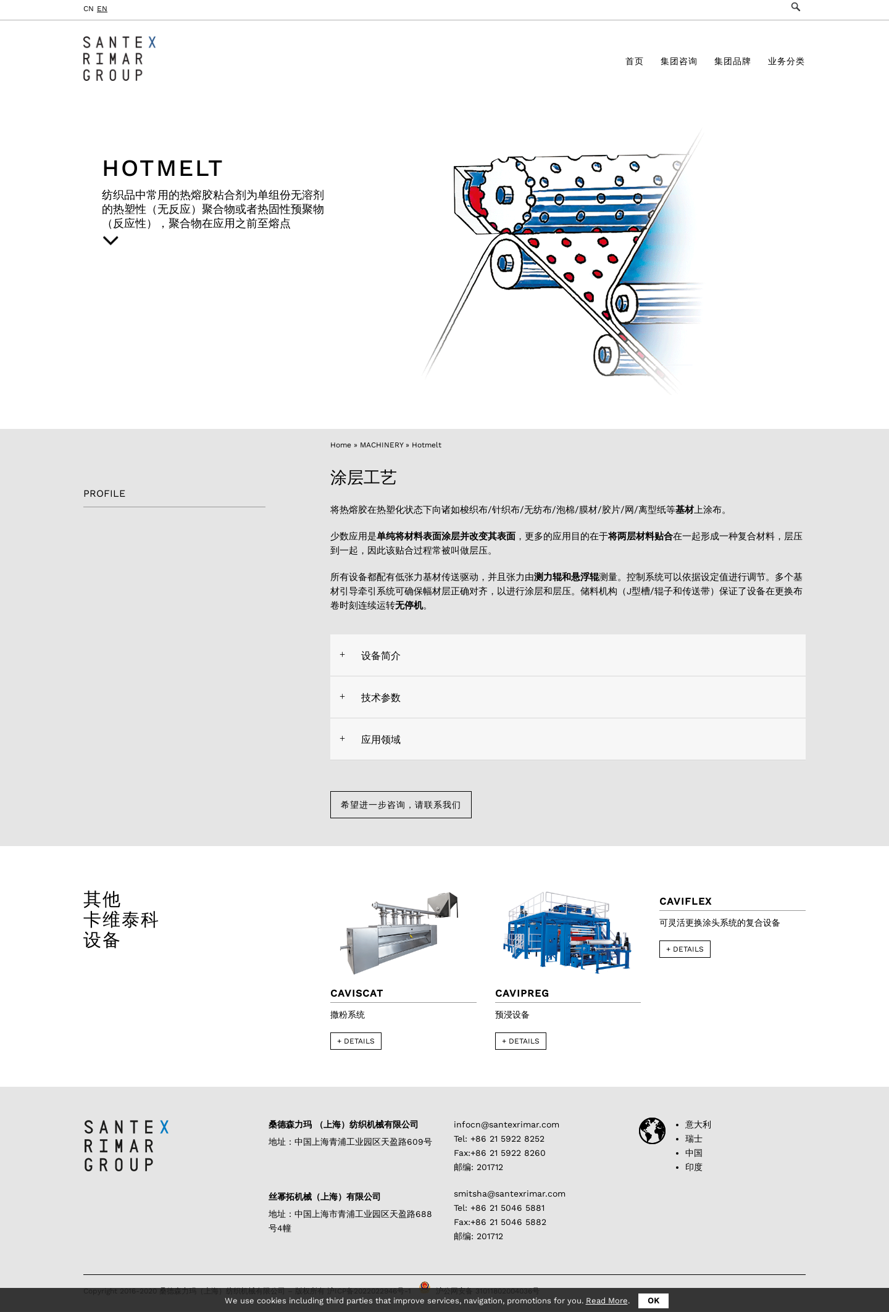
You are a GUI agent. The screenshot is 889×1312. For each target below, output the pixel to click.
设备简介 (381, 656)
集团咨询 (679, 64)
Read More (607, 1300)
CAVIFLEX (685, 902)
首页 (634, 64)
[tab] (568, 655)
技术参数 (381, 698)
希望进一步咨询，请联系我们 (411, 805)
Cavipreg (522, 994)
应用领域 (381, 739)
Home (340, 445)
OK (653, 1300)
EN (102, 8)
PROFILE (104, 493)
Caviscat (356, 994)
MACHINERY (381, 445)
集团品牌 (732, 64)
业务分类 (786, 64)
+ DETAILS (356, 1041)
